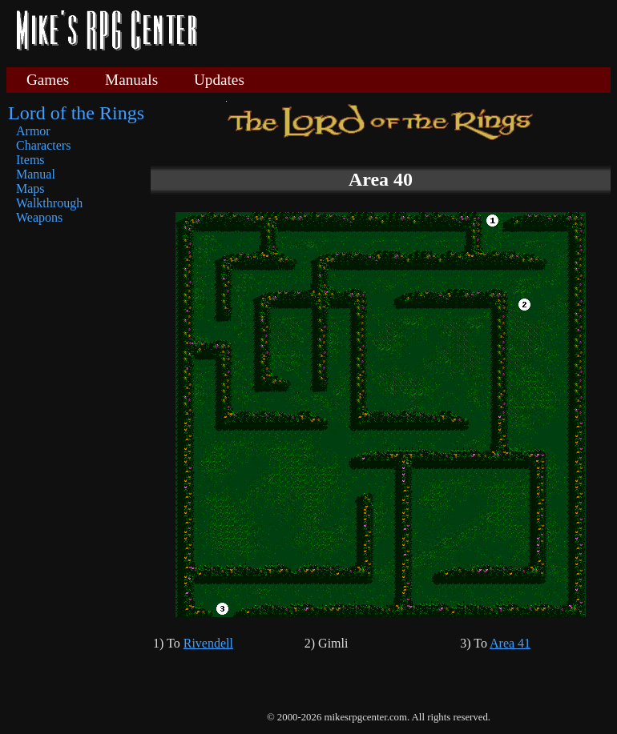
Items (30, 159)
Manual (35, 174)
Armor (33, 131)
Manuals (131, 79)
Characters (43, 145)
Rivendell (208, 643)
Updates (219, 79)
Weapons (39, 217)
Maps (30, 188)
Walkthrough (49, 203)
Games (47, 79)
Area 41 (510, 643)
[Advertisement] (410, 32)
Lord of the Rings (76, 112)
